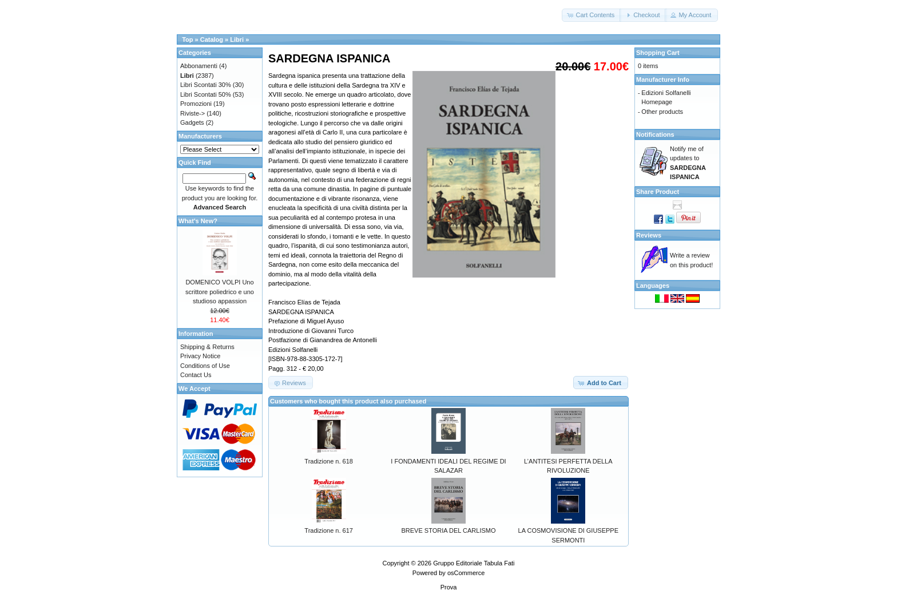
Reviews (648, 235)
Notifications (655, 134)
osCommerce (466, 572)
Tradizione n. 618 (328, 461)
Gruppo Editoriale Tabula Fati (473, 563)
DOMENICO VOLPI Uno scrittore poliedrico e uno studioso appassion (219, 291)
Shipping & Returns (207, 346)
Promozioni (196, 103)
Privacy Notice (200, 356)
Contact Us (195, 374)
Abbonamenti (198, 65)
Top (187, 39)
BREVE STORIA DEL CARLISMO (448, 530)
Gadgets (192, 122)
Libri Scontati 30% (205, 84)
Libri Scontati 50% (205, 94)
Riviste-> (192, 113)
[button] (591, 15)
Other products (662, 111)
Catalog (211, 39)
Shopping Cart (658, 52)
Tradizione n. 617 (328, 530)
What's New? (197, 220)
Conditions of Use (205, 365)
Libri (237, 39)
